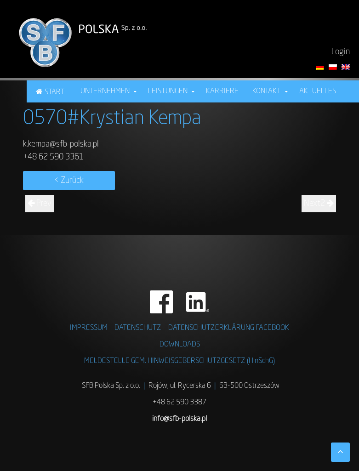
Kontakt (266, 91)
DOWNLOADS (180, 344)
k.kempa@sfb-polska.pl (61, 144)
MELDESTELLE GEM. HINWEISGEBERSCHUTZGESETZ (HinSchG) (179, 361)
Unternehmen (105, 91)
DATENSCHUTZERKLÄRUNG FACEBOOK (228, 328)
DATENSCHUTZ (137, 328)
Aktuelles (317, 91)
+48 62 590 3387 (179, 402)
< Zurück (69, 180)
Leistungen (168, 91)
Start (54, 92)
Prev (39, 203)
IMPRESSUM (89, 328)
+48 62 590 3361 (53, 157)
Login (340, 52)
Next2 (319, 203)
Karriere (222, 91)
